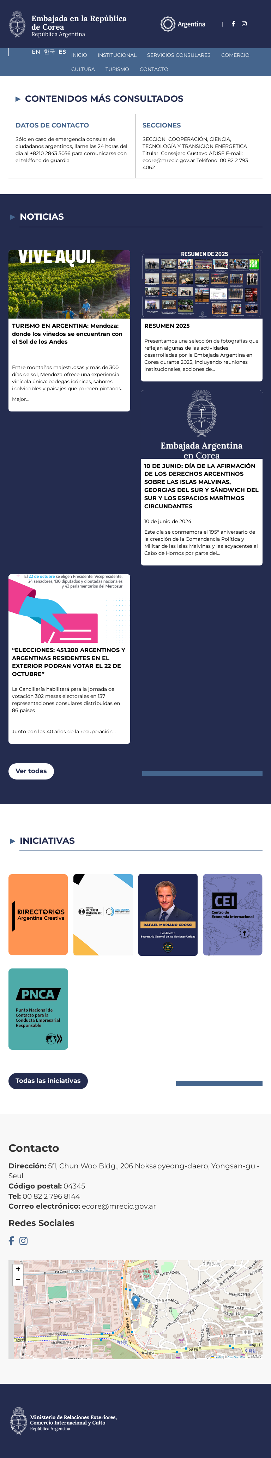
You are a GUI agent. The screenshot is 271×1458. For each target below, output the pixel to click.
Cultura (219, 55)
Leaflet (217, 1357)
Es (259, 34)
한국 (243, 34)
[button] (135, 1302)
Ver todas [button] (31, 771)
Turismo (31, 69)
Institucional (65, 55)
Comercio (183, 55)
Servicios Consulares (126, 55)
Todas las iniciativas (48, 1081)
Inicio (27, 55)
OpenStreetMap (237, 1357)
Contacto (67, 69)
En (227, 34)
